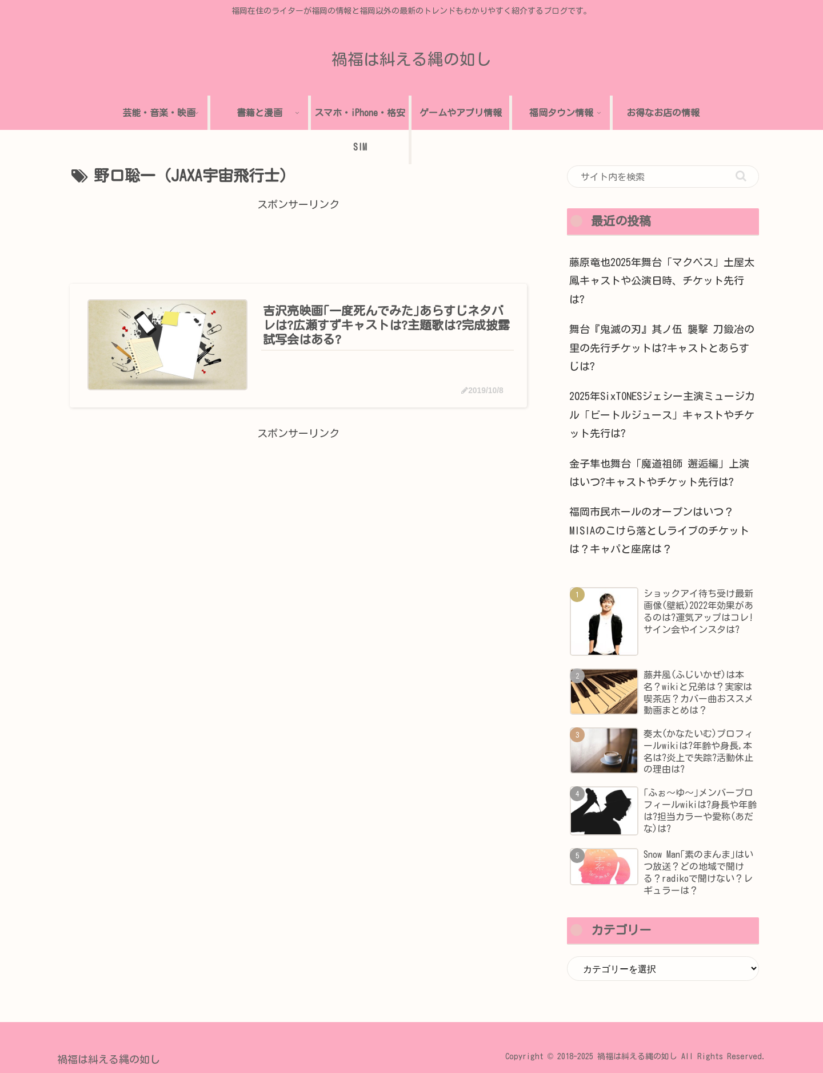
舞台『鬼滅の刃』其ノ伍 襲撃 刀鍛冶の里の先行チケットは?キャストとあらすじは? (661, 347)
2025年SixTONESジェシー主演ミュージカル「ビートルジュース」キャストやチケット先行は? (662, 414)
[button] (741, 176)
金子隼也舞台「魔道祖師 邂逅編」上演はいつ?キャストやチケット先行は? (659, 472)
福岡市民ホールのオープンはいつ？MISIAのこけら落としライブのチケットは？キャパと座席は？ (659, 530)
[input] (663, 176)
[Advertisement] (298, 240)
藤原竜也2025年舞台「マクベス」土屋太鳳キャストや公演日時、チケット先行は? (661, 280)
